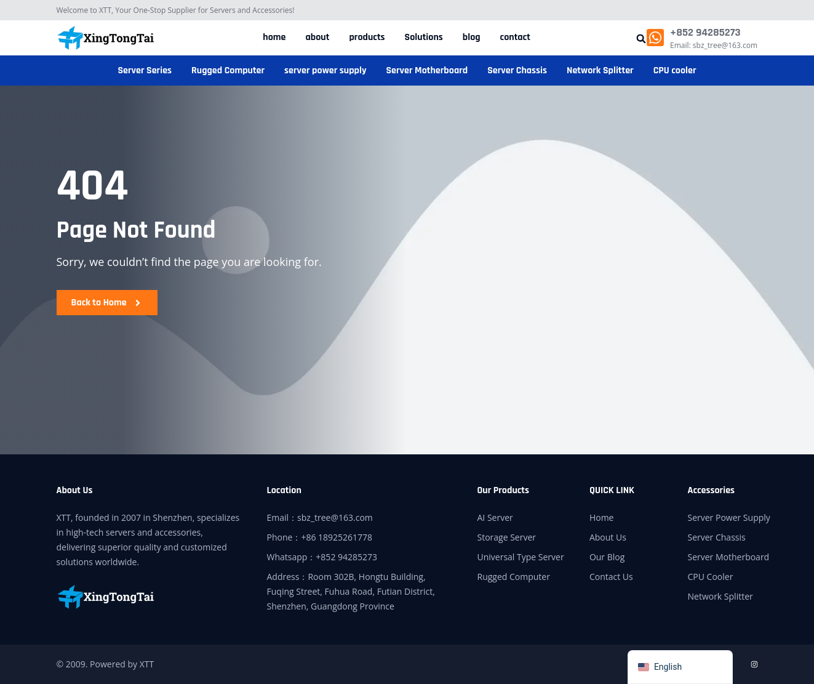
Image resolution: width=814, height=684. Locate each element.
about (318, 37)
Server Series (145, 70)
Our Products (503, 490)
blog (472, 37)
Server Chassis (517, 70)
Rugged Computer (228, 70)
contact (515, 37)
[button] (640, 38)
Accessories (711, 490)
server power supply (325, 70)
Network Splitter (600, 70)
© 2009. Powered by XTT (105, 664)
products (367, 37)
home (274, 37)
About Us (75, 490)
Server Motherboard (427, 70)
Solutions (424, 37)
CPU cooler (674, 70)
